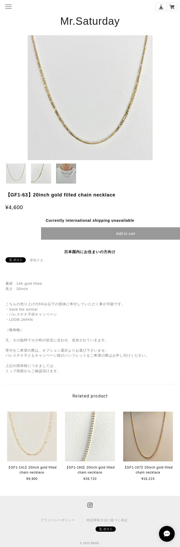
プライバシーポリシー (58, 520)
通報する (36, 260)
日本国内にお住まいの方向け (90, 252)
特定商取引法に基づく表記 (107, 520)
